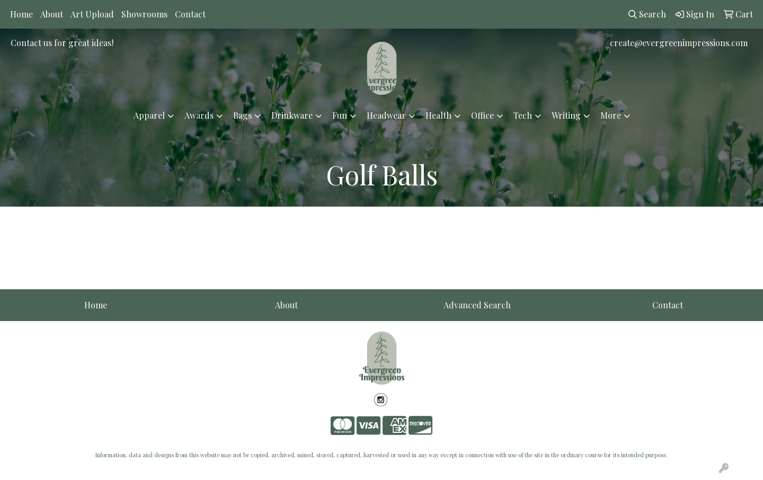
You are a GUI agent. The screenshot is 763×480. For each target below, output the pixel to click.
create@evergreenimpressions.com (679, 42)
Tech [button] (522, 115)
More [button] (610, 115)
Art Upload (92, 14)
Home (21, 14)
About (51, 14)
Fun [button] (339, 115)
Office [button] (482, 115)
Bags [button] (242, 115)
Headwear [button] (386, 115)
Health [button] (438, 115)
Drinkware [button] (292, 115)
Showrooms (144, 14)
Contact (190, 14)
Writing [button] (566, 115)
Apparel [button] (149, 115)
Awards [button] (199, 115)
